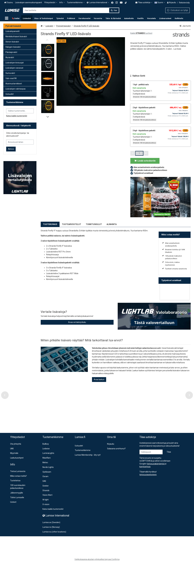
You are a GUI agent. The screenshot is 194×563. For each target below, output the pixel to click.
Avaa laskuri (99, 379)
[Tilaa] (169, 452)
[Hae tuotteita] (71, 10)
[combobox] (71, 10)
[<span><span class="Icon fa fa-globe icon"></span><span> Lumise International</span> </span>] (98, 2)
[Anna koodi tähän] (20, 142)
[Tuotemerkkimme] (76, 2)
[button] (177, 49)
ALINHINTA (112, 224)
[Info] (62, 2)
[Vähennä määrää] (132, 153)
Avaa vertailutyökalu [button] (77, 322)
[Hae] (114, 10)
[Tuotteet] (6, 18)
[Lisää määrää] (145, 153)
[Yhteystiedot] (50, 2)
